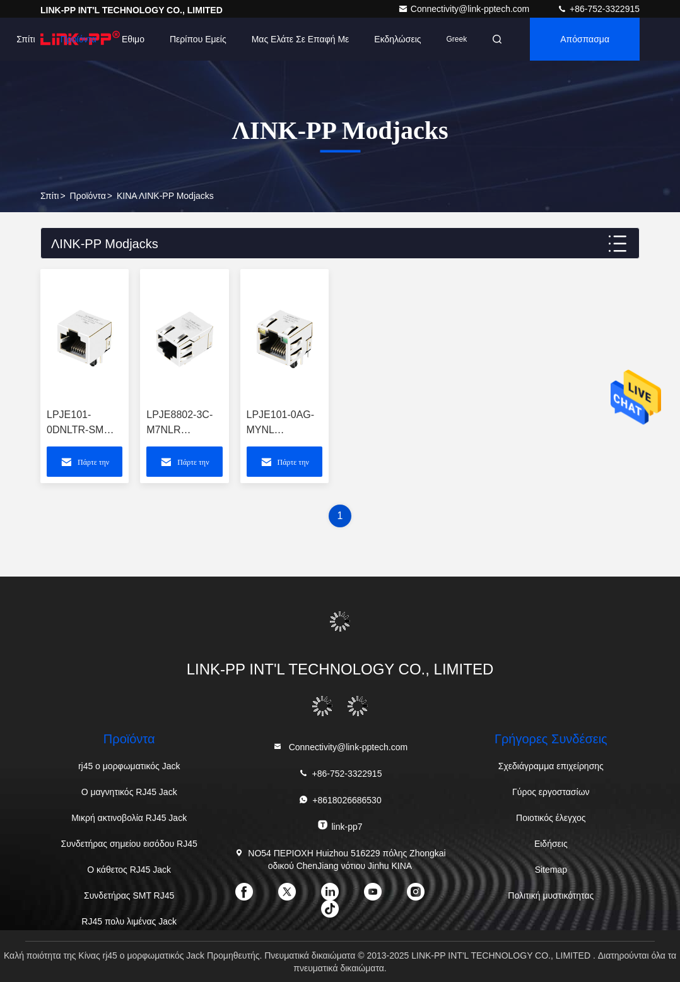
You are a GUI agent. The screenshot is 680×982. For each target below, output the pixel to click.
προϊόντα (88, 196)
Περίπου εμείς (198, 39)
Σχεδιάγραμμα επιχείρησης (551, 766)
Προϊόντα (79, 39)
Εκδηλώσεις (397, 39)
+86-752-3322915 (598, 9)
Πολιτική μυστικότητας (551, 895)
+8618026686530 (339, 799)
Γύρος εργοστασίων (551, 792)
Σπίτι (25, 39)
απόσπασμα (584, 39)
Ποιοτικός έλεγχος (550, 818)
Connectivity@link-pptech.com (465, 9)
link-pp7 (339, 826)
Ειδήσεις (551, 844)
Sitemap (551, 870)
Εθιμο (133, 39)
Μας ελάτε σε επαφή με (300, 39)
